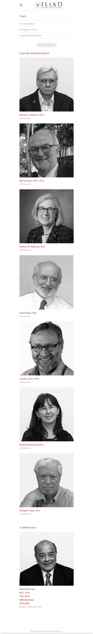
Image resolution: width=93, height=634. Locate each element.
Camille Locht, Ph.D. (29, 378)
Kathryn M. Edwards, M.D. (32, 246)
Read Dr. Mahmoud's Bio (30, 606)
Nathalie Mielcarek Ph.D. (31, 444)
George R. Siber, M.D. (30, 510)
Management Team (28, 29)
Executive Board (26, 23)
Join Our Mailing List (46, 45)
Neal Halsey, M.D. (28, 312)
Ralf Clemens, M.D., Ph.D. (32, 180)
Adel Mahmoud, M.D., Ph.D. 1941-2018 (27, 593)
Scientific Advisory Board (30, 35)
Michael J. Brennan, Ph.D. (32, 114)
